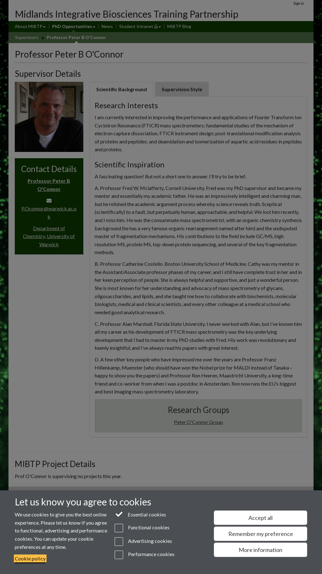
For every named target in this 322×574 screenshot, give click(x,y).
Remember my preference (260, 533)
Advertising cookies (143, 542)
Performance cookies (144, 555)
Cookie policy (30, 558)
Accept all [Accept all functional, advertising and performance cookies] (260, 517)
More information (260, 549)
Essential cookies (140, 513)
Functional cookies (141, 528)
